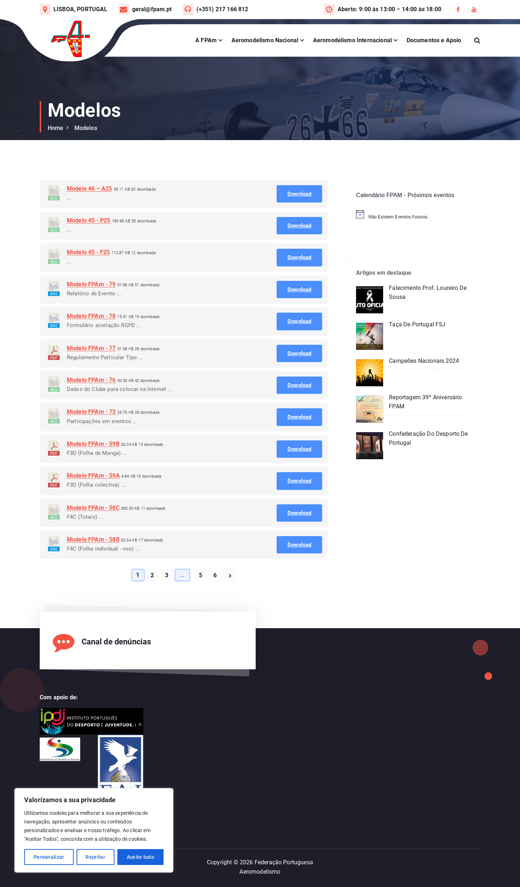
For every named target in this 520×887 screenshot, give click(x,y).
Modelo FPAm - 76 (91, 398)
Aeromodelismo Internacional (352, 40)
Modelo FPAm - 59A (93, 494)
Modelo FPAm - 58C (93, 526)
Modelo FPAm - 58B (93, 558)
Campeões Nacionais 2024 (424, 360)
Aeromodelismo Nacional (265, 40)
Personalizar (49, 857)
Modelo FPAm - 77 (91, 366)
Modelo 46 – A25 (89, 207)
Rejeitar (95, 857)
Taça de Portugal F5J (417, 324)
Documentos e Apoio (434, 40)
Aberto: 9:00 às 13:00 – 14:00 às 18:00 (389, 9)
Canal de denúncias (116, 641)
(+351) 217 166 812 (222, 9)
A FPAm (206, 40)
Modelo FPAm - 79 (91, 302)
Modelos (85, 128)
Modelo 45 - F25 (88, 271)
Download (299, 212)
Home (56, 128)
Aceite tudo (140, 857)
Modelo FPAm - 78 (91, 334)
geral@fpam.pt (152, 9)
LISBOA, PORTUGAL (80, 9)
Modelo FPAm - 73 (91, 430)
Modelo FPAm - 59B (93, 462)
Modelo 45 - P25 (88, 239)
